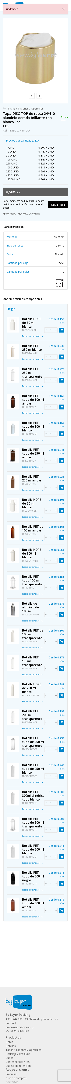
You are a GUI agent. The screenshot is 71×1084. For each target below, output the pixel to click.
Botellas (11, 1046)
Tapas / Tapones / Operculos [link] (26, 108)
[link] (35, 57)
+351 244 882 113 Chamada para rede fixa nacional (32, 1021)
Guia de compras (16, 1078)
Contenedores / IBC (18, 1062)
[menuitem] (26, 108)
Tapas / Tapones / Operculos (23, 1050)
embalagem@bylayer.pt (20, 1027)
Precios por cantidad (32, 336)
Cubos (9, 1058)
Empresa (11, 1074)
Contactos (12, 1082)
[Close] (63, 9)
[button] (32, 96)
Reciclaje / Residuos (18, 1054)
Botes (9, 1042)
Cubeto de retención (18, 1066)
